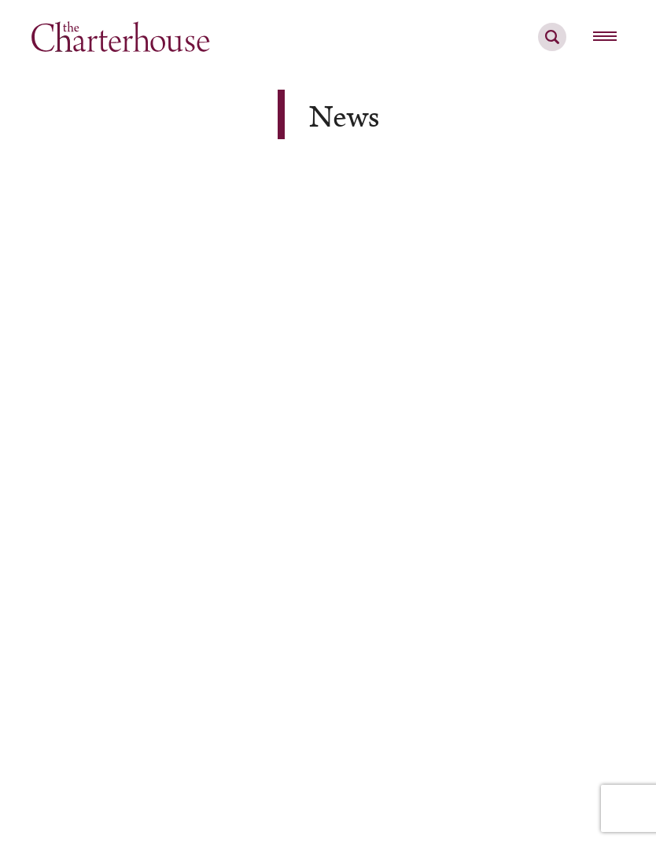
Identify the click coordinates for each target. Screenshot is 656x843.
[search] (552, 45)
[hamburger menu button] (605, 37)
